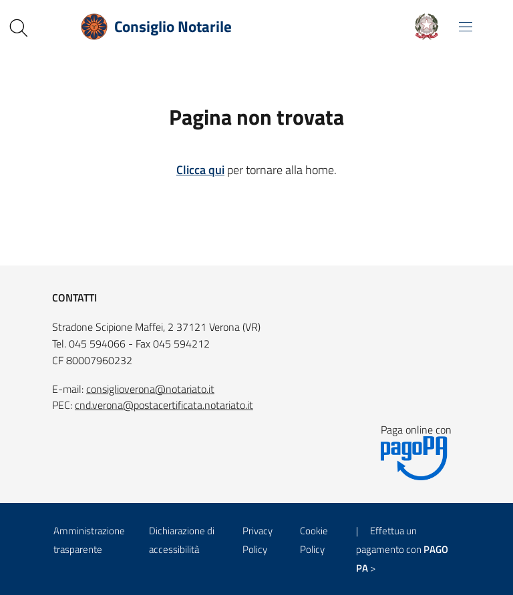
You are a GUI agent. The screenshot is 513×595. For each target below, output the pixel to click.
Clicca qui (200, 170)
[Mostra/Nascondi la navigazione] (466, 26)
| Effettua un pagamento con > (402, 549)
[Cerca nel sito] (18, 28)
